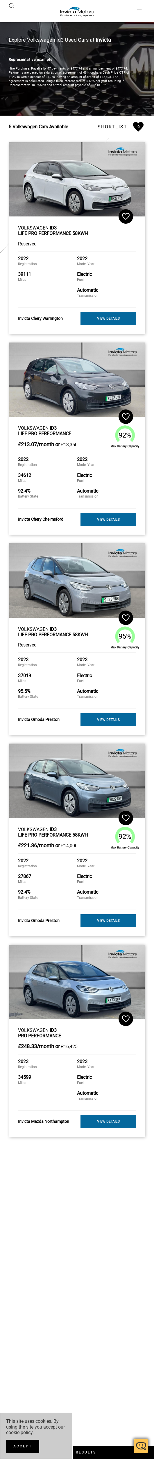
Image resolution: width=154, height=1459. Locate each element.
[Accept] (22, 1446)
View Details (108, 271)
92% (125, 387)
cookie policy (19, 1432)
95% (125, 588)
